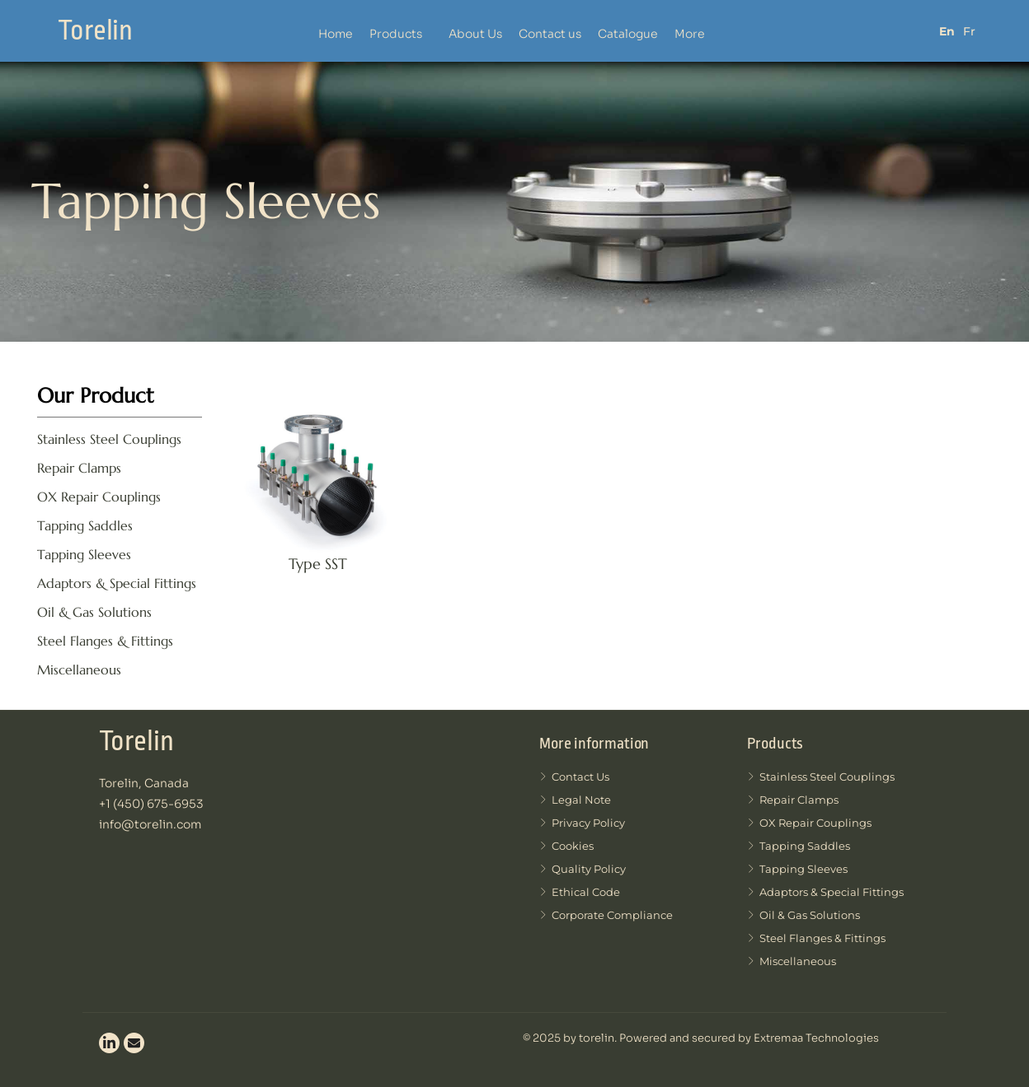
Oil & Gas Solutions (94, 612)
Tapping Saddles (85, 525)
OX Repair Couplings (99, 496)
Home (335, 33)
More (689, 33)
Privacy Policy (582, 823)
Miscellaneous (79, 669)
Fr (969, 31)
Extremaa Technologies (815, 1038)
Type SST (318, 563)
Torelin (95, 31)
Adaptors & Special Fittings (116, 583)
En (947, 31)
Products (395, 33)
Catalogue (628, 33)
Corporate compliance (606, 915)
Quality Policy (582, 869)
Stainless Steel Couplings (109, 439)
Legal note (575, 800)
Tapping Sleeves (84, 554)
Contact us (550, 33)
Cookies (566, 846)
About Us (475, 33)
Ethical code (579, 892)
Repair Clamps (79, 468)
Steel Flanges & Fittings (105, 640)
